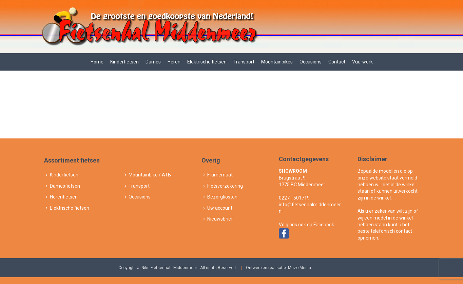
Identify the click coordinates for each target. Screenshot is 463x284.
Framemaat (218, 174)
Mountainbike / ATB (147, 174)
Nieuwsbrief (218, 219)
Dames (153, 61)
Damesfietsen (63, 186)
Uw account (217, 208)
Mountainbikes (277, 61)
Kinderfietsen (124, 61)
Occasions (311, 61)
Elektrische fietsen (207, 61)
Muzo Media (299, 267)
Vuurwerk (362, 61)
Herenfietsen (62, 197)
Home (97, 61)
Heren (174, 61)
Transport (243, 61)
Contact (336, 61)
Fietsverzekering (223, 186)
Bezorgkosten (220, 197)
